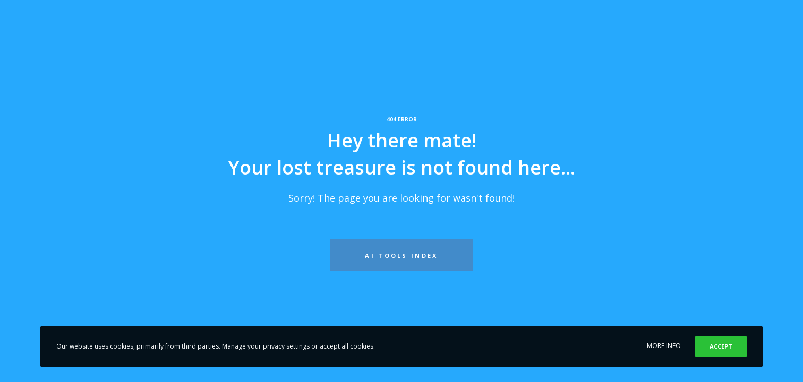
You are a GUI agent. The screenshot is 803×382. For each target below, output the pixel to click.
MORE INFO (664, 345)
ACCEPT (721, 346)
